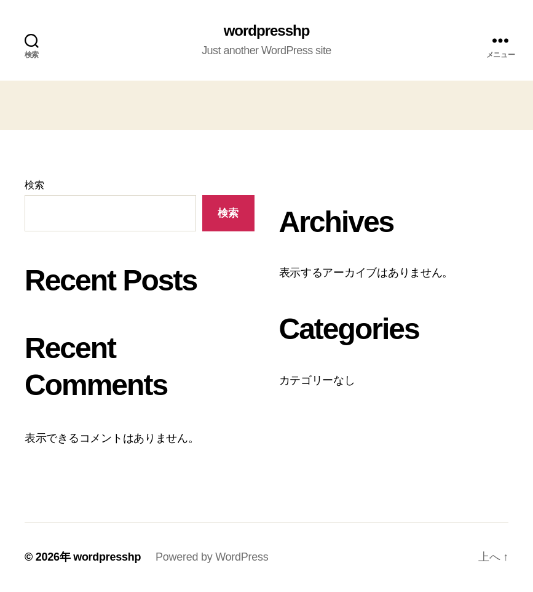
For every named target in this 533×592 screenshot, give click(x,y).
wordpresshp (267, 30)
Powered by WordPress (212, 557)
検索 (34, 185)
